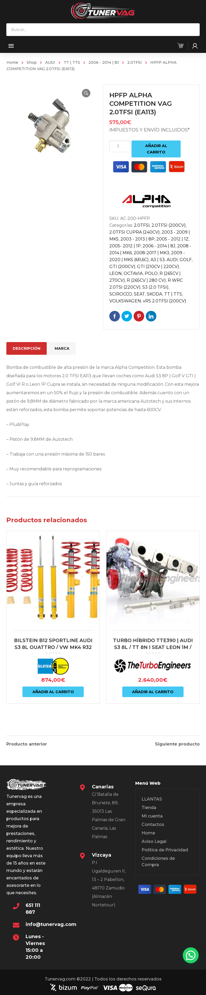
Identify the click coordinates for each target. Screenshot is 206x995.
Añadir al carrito (156, 149)
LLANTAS (152, 798)
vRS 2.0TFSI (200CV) (164, 300)
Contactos (153, 823)
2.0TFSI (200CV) (169, 225)
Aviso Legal (154, 840)
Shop (32, 62)
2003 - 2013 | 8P (137, 239)
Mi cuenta (152, 815)
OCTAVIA (133, 273)
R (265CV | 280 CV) (146, 280)
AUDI (50, 62)
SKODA (154, 294)
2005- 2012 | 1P (125, 245)
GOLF (186, 259)
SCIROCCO (120, 294)
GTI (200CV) (122, 266)
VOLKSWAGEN (125, 300)
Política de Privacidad (165, 849)
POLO (151, 273)
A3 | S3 (158, 259)
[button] (86, 93)
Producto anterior (26, 743)
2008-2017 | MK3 (151, 252)
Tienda (149, 806)
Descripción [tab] (26, 348)
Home (12, 62)
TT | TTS (72, 62)
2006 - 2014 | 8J (103, 62)
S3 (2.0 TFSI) (155, 287)
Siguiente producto (177, 743)
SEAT (139, 294)
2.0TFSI (134, 62)
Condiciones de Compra (158, 860)
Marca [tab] (62, 348)
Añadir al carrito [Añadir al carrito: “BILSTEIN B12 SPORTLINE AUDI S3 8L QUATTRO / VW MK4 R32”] (53, 691)
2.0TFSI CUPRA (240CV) (134, 232)
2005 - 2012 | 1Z (172, 239)
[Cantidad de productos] (119, 146)
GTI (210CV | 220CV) (158, 266)
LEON (115, 273)
